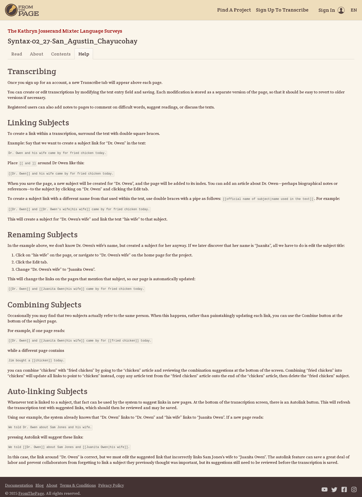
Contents (61, 54)
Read (16, 54)
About (36, 54)
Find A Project (234, 10)
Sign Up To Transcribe (282, 10)
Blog (39, 480)
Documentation (19, 480)
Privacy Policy (111, 480)
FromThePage (31, 488)
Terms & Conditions (78, 480)
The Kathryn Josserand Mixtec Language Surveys (65, 31)
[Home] (22, 10)
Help (83, 54)
